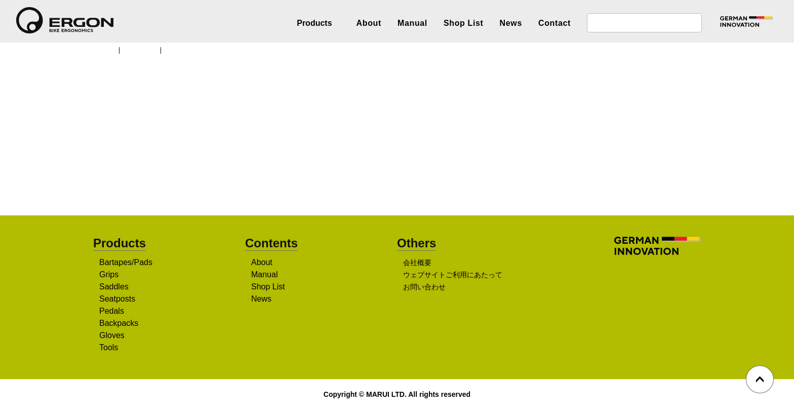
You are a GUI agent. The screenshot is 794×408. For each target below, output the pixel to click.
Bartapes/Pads (126, 263)
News (511, 23)
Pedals (111, 312)
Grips (109, 275)
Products (144, 50)
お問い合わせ (424, 288)
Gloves (112, 336)
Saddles (114, 287)
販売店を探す (393, 173)
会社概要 (417, 263)
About (368, 23)
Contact (554, 23)
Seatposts (118, 299)
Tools (110, 348)
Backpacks (119, 324)
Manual (412, 23)
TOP (105, 50)
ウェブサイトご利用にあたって (452, 276)
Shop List (464, 23)
